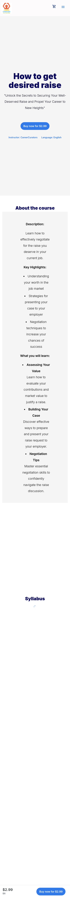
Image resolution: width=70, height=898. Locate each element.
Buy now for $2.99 (35, 126)
